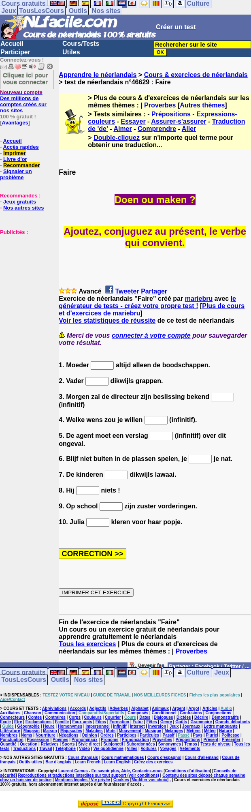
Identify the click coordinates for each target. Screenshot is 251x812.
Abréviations (54, 708)
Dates (144, 717)
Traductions (24, 748)
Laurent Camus (73, 771)
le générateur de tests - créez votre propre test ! (147, 302)
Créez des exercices (153, 762)
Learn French (87, 762)
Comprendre (157, 128)
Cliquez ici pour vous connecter (25, 78)
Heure (48, 726)
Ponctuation (11, 739)
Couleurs (92, 717)
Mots (110, 730)
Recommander (21, 165)
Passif (168, 735)
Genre (166, 722)
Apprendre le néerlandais (97, 74)
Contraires (55, 717)
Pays (197, 735)
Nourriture (45, 735)
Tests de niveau (215, 744)
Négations (68, 735)
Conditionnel (164, 713)
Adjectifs (97, 708)
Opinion (89, 735)
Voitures (149, 748)
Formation (119, 722)
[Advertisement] (24, 275)
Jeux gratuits (19, 202)
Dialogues (163, 717)
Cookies (121, 780)
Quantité (8, 744)
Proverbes (160, 105)
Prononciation (135, 739)
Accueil (11, 43)
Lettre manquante (221, 726)
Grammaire (201, 722)
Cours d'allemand (202, 757)
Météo (210, 730)
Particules (149, 735)
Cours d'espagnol (164, 757)
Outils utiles (30, 762)
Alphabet (140, 708)
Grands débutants (232, 722)
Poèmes (60, 739)
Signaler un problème (16, 174)
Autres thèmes (202, 105)
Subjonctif (113, 744)
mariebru (199, 298)
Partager (154, 291)
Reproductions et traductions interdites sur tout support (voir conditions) (88, 775)
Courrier (113, 717)
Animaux (160, 708)
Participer (15, 52)
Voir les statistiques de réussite (107, 320)
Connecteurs (12, 717)
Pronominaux (85, 739)
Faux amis (82, 722)
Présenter (231, 739)
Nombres (8, 735)
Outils (78, 10)
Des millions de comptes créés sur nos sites (23, 101)
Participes (126, 735)
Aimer (122, 128)
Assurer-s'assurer (178, 121)
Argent (178, 708)
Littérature (10, 730)
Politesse (230, 735)
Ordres (107, 735)
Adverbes (119, 708)
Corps (75, 717)
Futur (138, 722)
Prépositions (171, 114)
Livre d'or (15, 159)
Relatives (50, 744)
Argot (193, 708)
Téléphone (65, 748)
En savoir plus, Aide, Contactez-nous (127, 771)
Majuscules (71, 730)
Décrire (201, 717)
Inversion (157, 726)
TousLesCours (41, 10)
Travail (45, 748)
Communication (60, 713)
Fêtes (151, 722)
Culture (198, 672)
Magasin (31, 730)
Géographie (28, 726)
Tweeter (127, 291)
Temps (190, 744)
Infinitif (119, 726)
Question (28, 744)
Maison (50, 730)
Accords (78, 708)
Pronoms (109, 739)
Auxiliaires (10, 713)
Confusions (191, 713)
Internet (137, 726)
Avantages (15, 123)
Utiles (71, 52)
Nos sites (106, 10)
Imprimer (14, 153)
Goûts (181, 722)
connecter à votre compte (151, 335)
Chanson (32, 713)
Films (101, 722)
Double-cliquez (117, 137)
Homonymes (70, 726)
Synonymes (169, 744)
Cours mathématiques (123, 757)
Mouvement (130, 730)
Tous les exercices (87, 644)
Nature (225, 730)
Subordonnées (140, 744)
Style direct (89, 744)
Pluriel (212, 735)
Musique (153, 730)
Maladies (93, 730)
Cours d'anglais (83, 757)
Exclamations (38, 722)
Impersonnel (97, 726)
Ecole (5, 722)
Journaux (191, 726)
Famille (62, 722)
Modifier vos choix (149, 780)
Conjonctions (219, 713)
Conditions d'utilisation (187, 771)
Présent (211, 739)
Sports (68, 744)
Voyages (168, 748)
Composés (138, 713)
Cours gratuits (23, 672)
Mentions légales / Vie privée (82, 780)
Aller (189, 128)
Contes (35, 717)
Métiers (193, 730)
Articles (209, 708)
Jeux (8, 10)
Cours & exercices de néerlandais (196, 74)
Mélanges (173, 730)
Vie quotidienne (108, 748)
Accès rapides (20, 147)
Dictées (184, 717)
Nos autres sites (23, 208)
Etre (18, 722)
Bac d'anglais (58, 762)
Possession (38, 739)
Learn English (117, 762)
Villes (132, 748)
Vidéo (84, 748)
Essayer (133, 121)
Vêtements (190, 748)
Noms (26, 735)
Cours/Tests (80, 43)
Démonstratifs (225, 717)
